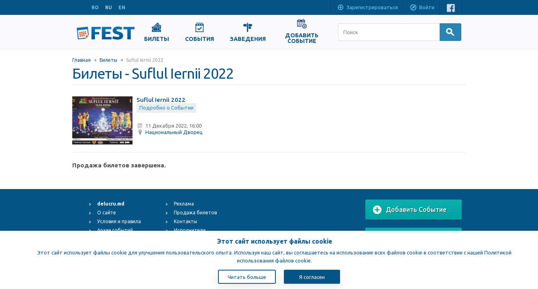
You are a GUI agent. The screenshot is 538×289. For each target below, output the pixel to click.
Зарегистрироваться (367, 8)
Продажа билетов (195, 212)
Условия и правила (119, 221)
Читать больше (247, 277)
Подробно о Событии (166, 107)
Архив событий (115, 230)
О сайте (106, 212)
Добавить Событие (409, 210)
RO (95, 7)
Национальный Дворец (174, 132)
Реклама (184, 203)
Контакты (185, 221)
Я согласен (312, 277)
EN (121, 7)
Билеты (108, 60)
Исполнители (190, 230)
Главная (81, 60)
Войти (422, 8)
